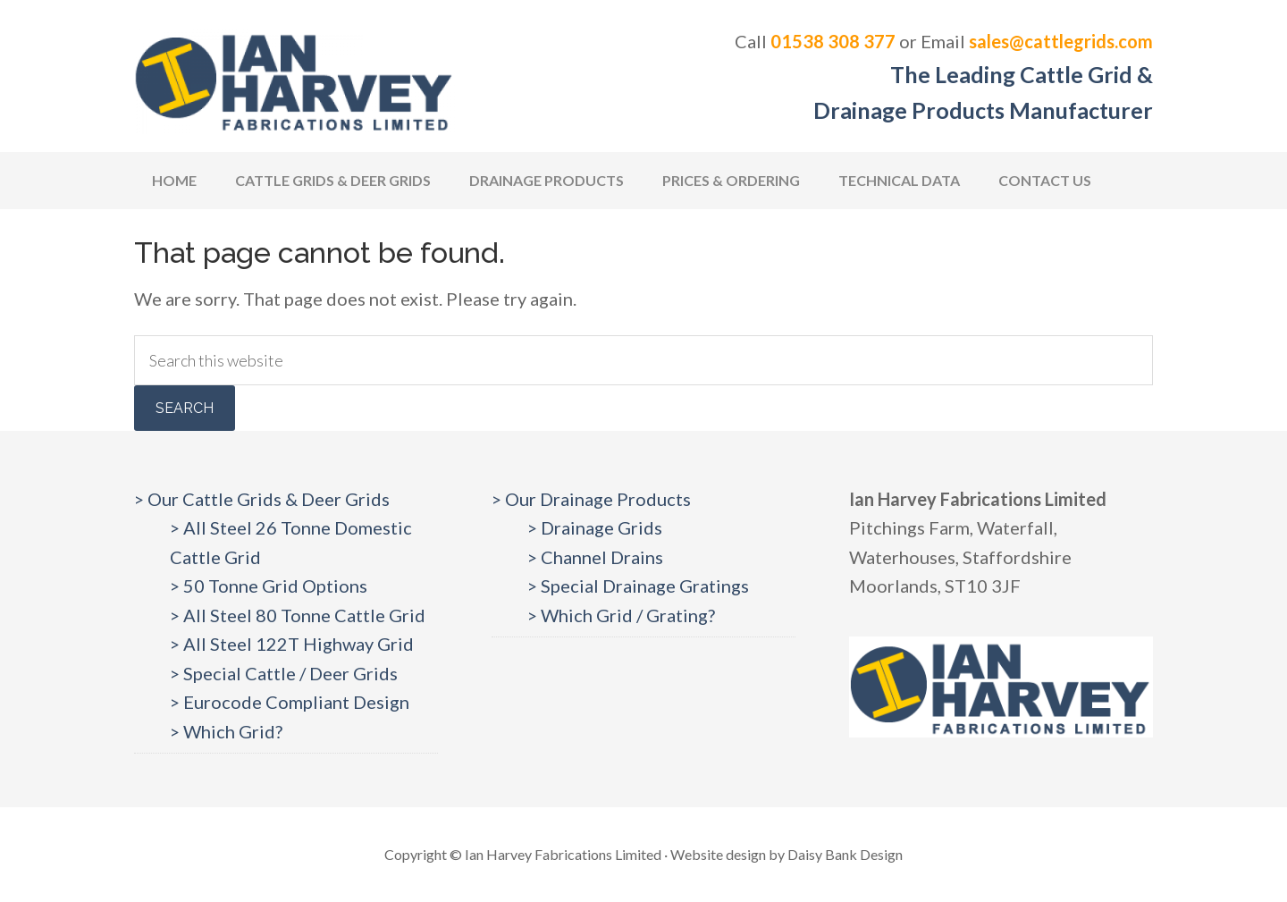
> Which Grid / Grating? (621, 615)
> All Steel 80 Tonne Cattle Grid (297, 615)
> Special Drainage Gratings (638, 585)
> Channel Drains (595, 557)
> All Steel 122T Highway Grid (292, 643)
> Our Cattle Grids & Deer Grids (262, 499)
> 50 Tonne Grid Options (268, 585)
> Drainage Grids (594, 527)
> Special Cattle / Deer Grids (284, 673)
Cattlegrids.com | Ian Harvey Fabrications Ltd (295, 80)
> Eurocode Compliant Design (289, 701)
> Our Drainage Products (591, 499)
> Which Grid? (226, 731)
